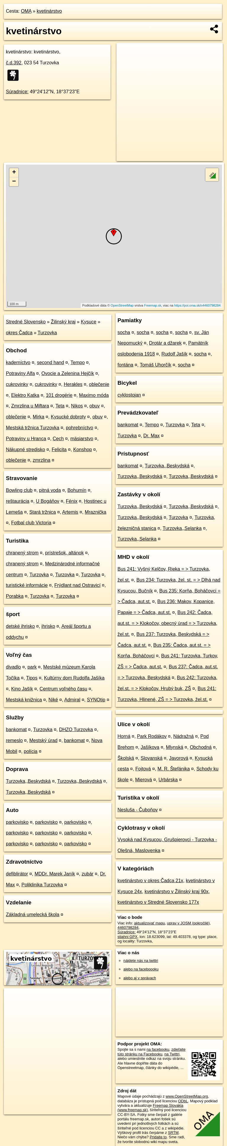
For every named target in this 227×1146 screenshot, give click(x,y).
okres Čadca (19, 332)
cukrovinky (17, 384)
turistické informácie (27, 585)
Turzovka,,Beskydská (28, 781)
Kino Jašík (22, 688)
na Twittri (171, 1054)
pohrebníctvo (79, 427)
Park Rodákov (152, 736)
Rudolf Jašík (174, 353)
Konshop (82, 449)
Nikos (77, 405)
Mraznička (95, 512)
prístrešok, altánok (64, 552)
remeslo (14, 740)
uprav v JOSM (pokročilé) (188, 923)
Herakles (73, 384)
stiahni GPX (128, 936)
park (32, 666)
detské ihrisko (20, 626)
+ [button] (14, 172)
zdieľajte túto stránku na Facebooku (152, 1051)
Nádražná (183, 736)
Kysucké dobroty (68, 416)
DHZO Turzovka (76, 729)
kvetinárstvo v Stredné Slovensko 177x (158, 902)
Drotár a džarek (165, 343)
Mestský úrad (43, 740)
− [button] (14, 181)
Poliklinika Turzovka (42, 884)
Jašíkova (150, 747)
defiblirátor (17, 873)
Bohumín (76, 490)
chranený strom (22, 552)
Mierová (143, 779)
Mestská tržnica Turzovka (32, 427)
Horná (124, 736)
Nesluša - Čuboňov (138, 809)
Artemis (70, 512)
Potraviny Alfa (20, 373)
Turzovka (47, 332)
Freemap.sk (152, 305)
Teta (60, 405)
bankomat (16, 729)
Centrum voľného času (63, 688)
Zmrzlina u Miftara (30, 405)
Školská (126, 758)
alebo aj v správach (140, 978)
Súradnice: (17, 91)
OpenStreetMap (122, 305)
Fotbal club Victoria (31, 522)
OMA (26, 11)
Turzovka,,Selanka (182, 528)
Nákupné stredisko (25, 449)
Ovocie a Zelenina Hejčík (67, 373)
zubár (87, 873)
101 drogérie (59, 395)
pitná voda (50, 490)
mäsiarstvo (81, 438)
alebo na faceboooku (141, 969)
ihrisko (48, 626)
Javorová (178, 758)
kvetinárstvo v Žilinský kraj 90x (176, 891)
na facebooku (158, 1049)
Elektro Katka (25, 395)
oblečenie (99, 384)
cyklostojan (129, 394)
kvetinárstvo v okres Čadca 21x (150, 880)
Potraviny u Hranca (26, 438)
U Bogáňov (47, 501)
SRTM (173, 1132)
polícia (30, 751)
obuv (95, 405)
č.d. (14, 62)
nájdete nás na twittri (141, 960)
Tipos (32, 677)
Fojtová (143, 768)
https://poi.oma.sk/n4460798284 (197, 305)
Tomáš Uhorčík (155, 364)
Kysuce (88, 321)
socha (124, 332)
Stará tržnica (42, 512)
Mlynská (174, 747)
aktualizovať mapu (149, 923)
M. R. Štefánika (174, 768)
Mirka (38, 416)
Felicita (59, 449)
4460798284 (128, 927)
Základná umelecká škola (32, 914)
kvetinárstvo (49, 11)
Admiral (72, 699)
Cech (58, 438)
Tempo (78, 362)
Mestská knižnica (24, 699)
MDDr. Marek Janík (55, 873)
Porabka (15, 596)
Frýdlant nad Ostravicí (77, 585)
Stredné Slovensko (26, 321)
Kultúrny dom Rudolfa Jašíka (74, 677)
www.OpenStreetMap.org (187, 1096)
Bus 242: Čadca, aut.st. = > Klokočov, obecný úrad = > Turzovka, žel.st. (168, 623)
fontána (125, 364)
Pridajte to (158, 1137)
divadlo (13, 666)
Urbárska (168, 779)
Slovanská (152, 758)
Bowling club (19, 490)
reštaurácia (17, 501)
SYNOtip (96, 699)
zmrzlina (42, 460)
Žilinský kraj (63, 321)
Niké (53, 699)
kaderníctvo (18, 362)
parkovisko (17, 822)
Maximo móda (93, 395)
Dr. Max (151, 435)
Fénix (71, 501)
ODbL (183, 1101)
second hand (50, 362)
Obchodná (201, 747)
